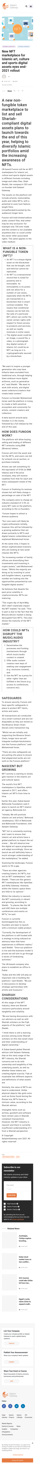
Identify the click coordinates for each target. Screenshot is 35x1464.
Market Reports (7, 1423)
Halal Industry (12, 1204)
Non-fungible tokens (8, 1156)
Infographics (6, 1432)
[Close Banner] (32, 1443)
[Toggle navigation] (30, 6)
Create (11, 1343)
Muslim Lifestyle (13, 1209)
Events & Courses (7, 1426)
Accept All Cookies (17, 1460)
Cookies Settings (18, 1455)
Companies (14, 1429)
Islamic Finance (13, 1207)
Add (11, 1381)
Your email (10, 1185)
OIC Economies (28, 1416)
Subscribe (11, 1195)
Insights (4, 1429)
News (18, 1426)
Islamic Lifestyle (19, 1416)
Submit (12, 1362)
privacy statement (18, 1219)
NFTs (18, 1156)
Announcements (7, 1435)
